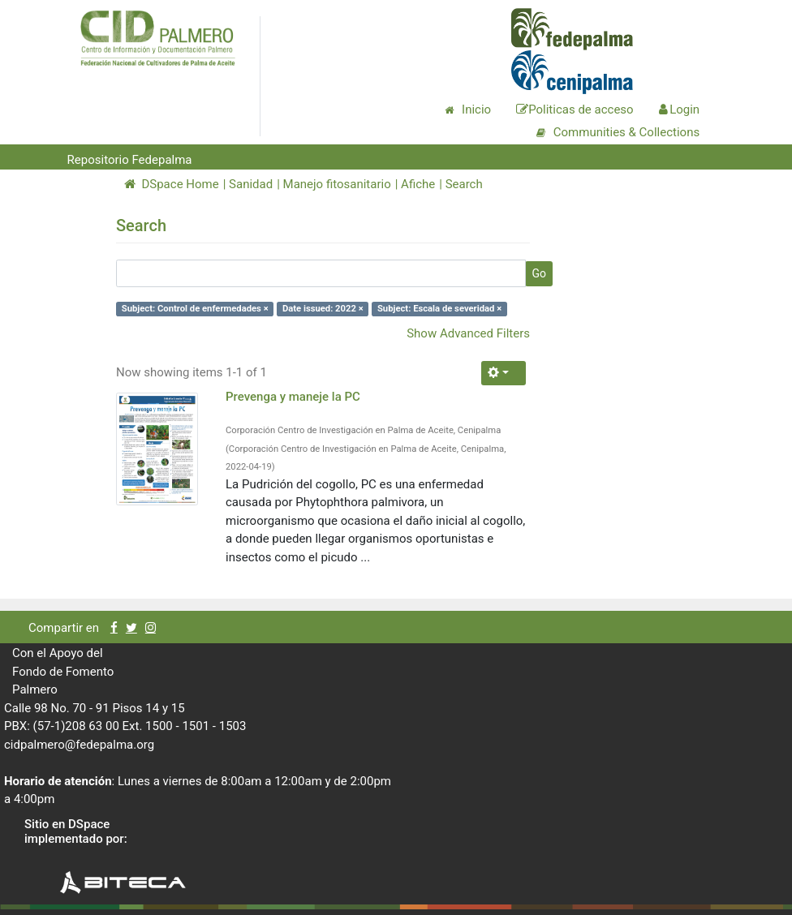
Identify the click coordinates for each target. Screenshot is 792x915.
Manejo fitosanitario (337, 184)
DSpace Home (171, 184)
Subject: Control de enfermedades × (195, 308)
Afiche (418, 184)
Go (539, 273)
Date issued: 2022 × (323, 308)
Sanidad (251, 184)
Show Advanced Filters (468, 333)
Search (464, 184)
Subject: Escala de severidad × (439, 308)
